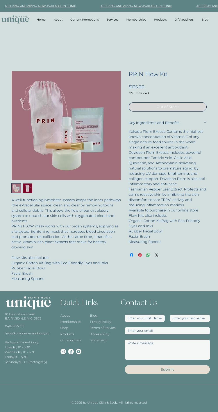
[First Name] (143, 318)
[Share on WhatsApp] (148, 255)
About (65, 316)
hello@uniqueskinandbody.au (27, 333)
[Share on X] (156, 255)
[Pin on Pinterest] (140, 255)
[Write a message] (167, 349)
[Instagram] (63, 351)
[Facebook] (71, 351)
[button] (112, 19)
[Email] (166, 330)
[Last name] (188, 318)
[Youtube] (78, 351)
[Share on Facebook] (131, 255)
